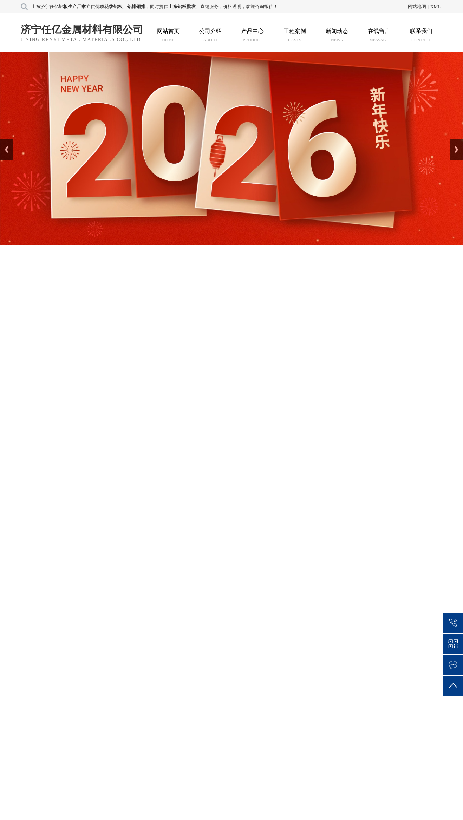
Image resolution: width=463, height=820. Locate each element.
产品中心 (253, 35)
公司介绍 (210, 35)
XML (435, 6)
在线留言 (379, 35)
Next (454, 141)
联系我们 (421, 35)
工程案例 (295, 35)
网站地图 (417, 6)
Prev (4, 141)
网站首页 (168, 35)
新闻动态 (337, 35)
